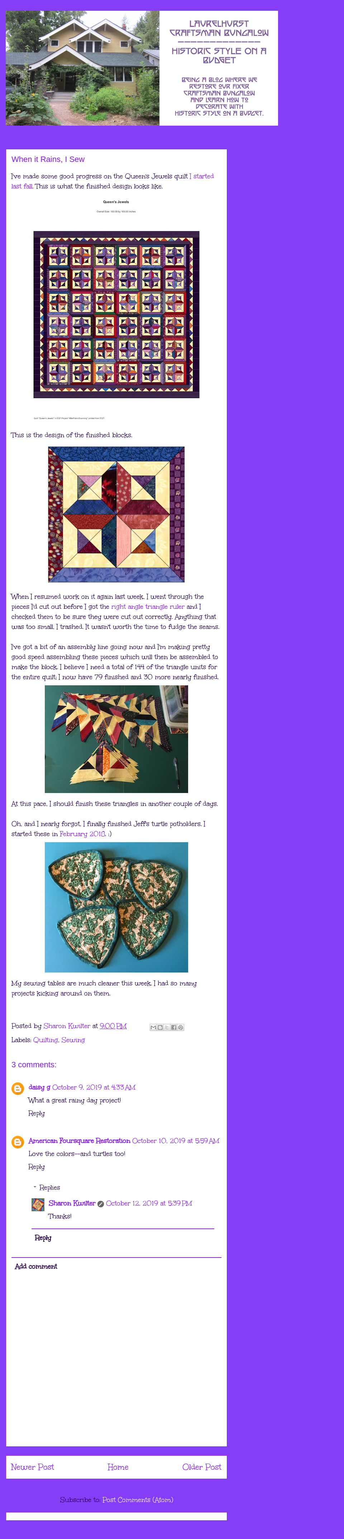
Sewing (73, 1040)
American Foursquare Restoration (79, 1141)
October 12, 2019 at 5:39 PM (149, 1203)
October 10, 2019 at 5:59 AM (175, 1141)
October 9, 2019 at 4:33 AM (93, 1087)
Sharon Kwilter (72, 1203)
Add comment (36, 1266)
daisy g (39, 1087)
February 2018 (82, 834)
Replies (50, 1187)
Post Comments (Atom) (137, 1500)
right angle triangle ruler (148, 606)
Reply (37, 1113)
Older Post (201, 1467)
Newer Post (32, 1467)
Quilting (45, 1040)
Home (118, 1467)
